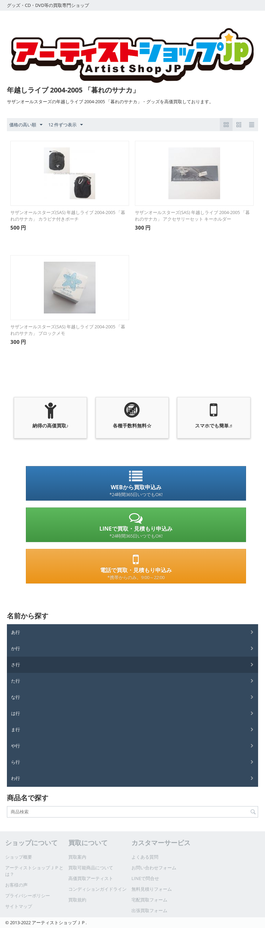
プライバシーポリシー (27, 895)
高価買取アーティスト (90, 878)
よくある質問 (144, 857)
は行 (15, 713)
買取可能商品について (90, 867)
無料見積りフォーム (151, 889)
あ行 (15, 632)
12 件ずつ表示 (65, 125)
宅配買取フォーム (149, 900)
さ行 (15, 664)
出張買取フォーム (149, 910)
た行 (15, 681)
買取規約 (77, 900)
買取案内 (77, 857)
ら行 (15, 762)
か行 (15, 648)
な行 (15, 697)
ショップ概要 (18, 857)
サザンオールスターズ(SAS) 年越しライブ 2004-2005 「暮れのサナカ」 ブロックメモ (67, 329)
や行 (15, 746)
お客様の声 (16, 885)
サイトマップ (18, 906)
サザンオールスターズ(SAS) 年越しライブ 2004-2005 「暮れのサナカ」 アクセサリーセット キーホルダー (192, 215)
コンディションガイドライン (97, 889)
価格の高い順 (25, 125)
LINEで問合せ (145, 878)
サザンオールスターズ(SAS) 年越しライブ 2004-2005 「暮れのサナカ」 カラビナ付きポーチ (67, 215)
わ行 (15, 778)
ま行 (15, 729)
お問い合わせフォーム (153, 867)
